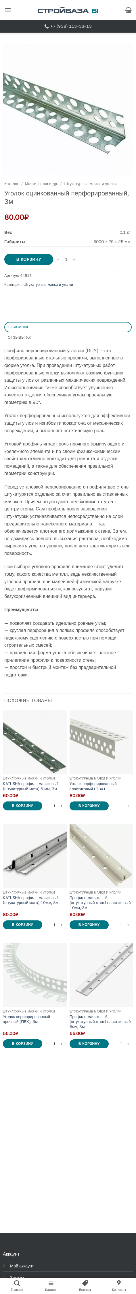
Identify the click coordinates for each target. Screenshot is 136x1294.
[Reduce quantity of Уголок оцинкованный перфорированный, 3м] (58, 259)
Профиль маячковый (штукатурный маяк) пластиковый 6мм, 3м (100, 1021)
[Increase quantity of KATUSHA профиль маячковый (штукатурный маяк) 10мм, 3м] (61, 925)
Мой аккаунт (22, 1266)
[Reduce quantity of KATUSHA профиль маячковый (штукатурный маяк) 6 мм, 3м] (47, 806)
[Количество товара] (66, 259)
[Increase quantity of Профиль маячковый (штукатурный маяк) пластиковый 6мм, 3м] (128, 1044)
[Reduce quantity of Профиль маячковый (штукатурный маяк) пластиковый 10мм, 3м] (113, 925)
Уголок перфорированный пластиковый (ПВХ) (93, 786)
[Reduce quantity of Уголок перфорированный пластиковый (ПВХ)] (113, 806)
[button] (7, 10)
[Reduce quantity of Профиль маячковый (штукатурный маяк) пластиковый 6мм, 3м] (113, 1044)
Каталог (11, 183)
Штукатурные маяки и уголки (90, 183)
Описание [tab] (19, 327)
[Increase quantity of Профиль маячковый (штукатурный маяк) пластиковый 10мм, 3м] (128, 925)
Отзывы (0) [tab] (19, 337)
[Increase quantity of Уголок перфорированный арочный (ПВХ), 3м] (61, 1044)
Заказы (17, 1277)
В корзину (28, 259)
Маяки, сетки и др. (41, 183)
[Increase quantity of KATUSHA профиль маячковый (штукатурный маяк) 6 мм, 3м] (61, 806)
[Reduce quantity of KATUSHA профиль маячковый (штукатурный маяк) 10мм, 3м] (47, 925)
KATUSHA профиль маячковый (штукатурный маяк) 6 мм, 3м (31, 786)
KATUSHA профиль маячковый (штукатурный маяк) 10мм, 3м (31, 900)
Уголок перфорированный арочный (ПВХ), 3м (26, 1019)
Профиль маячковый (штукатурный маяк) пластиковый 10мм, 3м (100, 902)
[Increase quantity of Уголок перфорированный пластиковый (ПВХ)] (128, 806)
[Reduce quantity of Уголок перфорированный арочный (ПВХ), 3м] (47, 1044)
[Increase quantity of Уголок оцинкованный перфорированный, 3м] (74, 259)
